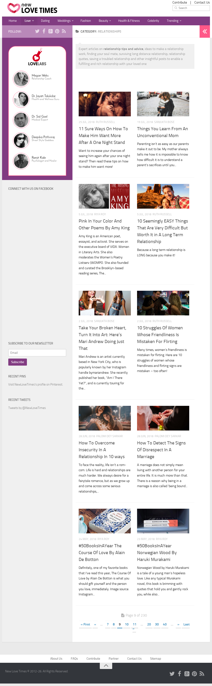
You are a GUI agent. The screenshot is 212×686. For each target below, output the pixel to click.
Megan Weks (40, 77)
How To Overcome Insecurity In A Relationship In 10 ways (102, 451)
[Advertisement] (39, 268)
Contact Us (202, 2)
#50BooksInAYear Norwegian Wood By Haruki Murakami (157, 554)
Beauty (96, 22)
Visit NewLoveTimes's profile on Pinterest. (35, 386)
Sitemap (154, 661)
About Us (58, 661)
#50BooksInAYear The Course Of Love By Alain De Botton (102, 554)
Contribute (179, 2)
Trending (163, 22)
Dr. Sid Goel (39, 118)
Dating (42, 22)
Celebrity (145, 22)
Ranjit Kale (39, 159)
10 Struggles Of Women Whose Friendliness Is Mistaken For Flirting (160, 336)
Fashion (80, 22)
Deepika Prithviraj (43, 139)
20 (149, 626)
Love (25, 22)
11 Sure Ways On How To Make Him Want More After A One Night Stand (103, 137)
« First (85, 626)
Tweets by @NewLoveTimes (27, 409)
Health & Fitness (121, 22)
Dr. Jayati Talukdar (44, 98)
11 (134, 626)
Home (12, 22)
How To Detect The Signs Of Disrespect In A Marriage (161, 451)
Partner (113, 661)
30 (157, 626)
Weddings (59, 22)
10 (127, 626)
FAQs (75, 661)
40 (165, 626)
